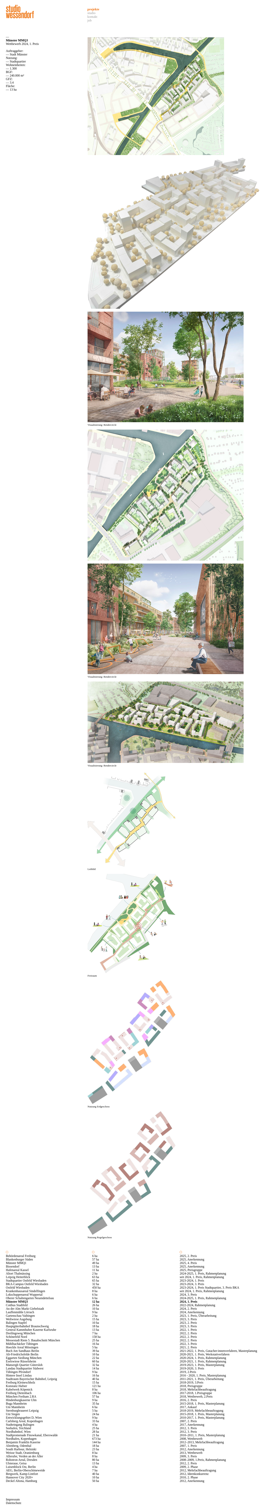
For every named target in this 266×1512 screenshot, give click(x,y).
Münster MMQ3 (17, 1301)
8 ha (94, 1291)
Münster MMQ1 (16, 1263)
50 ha (95, 1481)
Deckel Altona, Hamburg (21, 1481)
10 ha (95, 1308)
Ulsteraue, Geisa (16, 1463)
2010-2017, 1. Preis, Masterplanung (202, 1417)
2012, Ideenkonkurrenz (194, 1473)
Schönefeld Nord (16, 1336)
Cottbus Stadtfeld (17, 1305)
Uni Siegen (13, 1414)
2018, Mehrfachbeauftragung (198, 1389)
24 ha (95, 1414)
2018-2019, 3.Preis (191, 1382)
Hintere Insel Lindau (19, 1375)
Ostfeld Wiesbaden (17, 1287)
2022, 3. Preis (188, 1343)
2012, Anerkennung (192, 1449)
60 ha (95, 1361)
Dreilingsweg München (20, 1333)
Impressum (13, 1499)
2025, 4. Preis (188, 1263)
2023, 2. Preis (188, 1322)
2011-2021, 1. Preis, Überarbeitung (201, 1379)
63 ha (95, 1277)
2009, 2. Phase (189, 1466)
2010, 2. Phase (189, 1477)
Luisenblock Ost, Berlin (21, 1466)
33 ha (95, 1421)
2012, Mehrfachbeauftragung (198, 1470)
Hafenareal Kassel (17, 1270)
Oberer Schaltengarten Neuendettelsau (30, 1298)
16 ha (95, 1343)
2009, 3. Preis (188, 1456)
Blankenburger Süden (19, 1259)
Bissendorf (12, 1266)
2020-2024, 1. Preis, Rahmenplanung (203, 1357)
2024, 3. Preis (188, 1294)
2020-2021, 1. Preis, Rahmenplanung (203, 1361)
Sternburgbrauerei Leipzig (22, 1410)
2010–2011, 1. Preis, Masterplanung (202, 1435)
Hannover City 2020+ (19, 1477)
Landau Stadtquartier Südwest (24, 1368)
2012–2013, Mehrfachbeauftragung (202, 1442)
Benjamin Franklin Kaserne (23, 1442)
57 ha (95, 1259)
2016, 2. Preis (188, 1400)
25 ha (95, 1340)
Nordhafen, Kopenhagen (21, 1438)
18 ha (95, 1326)
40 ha (95, 1379)
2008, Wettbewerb (191, 1438)
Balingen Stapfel (16, 1322)
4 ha (94, 1424)
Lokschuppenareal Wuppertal (24, 1294)
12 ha (95, 1301)
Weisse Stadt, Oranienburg (22, 1452)
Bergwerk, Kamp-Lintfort (22, 1473)
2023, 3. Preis (188, 1319)
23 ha (95, 1449)
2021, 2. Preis (188, 1347)
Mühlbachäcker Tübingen (22, 1343)
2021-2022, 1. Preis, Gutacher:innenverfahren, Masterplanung (218, 1350)
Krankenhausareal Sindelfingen (25, 1291)
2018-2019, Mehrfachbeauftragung (201, 1410)
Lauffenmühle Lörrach (20, 1312)
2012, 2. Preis (188, 1463)
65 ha (95, 1280)
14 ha (95, 1368)
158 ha (96, 1336)
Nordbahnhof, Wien (18, 1431)
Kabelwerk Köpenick (19, 1389)
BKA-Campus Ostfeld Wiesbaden (27, 1284)
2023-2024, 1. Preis (192, 1280)
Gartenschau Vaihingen (20, 1315)
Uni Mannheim (15, 1407)
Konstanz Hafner (16, 1386)
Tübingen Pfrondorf (18, 1372)
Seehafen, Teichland (18, 1428)
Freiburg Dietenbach (19, 1393)
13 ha (95, 1266)
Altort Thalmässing (18, 1273)
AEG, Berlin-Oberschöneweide (25, 1470)
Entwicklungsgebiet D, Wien (24, 1417)
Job (89, 20)
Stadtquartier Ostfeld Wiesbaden (26, 1280)
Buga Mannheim (16, 1403)
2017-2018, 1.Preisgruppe (196, 1393)
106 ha (96, 1393)
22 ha (95, 1357)
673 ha (96, 1438)
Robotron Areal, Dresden (21, 1459)
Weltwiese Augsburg (19, 1319)
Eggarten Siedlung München (24, 1357)
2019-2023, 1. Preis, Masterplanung (202, 1365)
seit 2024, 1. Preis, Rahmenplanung (202, 1277)
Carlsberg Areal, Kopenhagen (24, 1421)
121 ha (96, 1386)
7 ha (94, 1333)
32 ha (95, 1284)
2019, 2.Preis (188, 1372)
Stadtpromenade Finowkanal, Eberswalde (32, 1435)
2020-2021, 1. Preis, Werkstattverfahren (204, 1354)
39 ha (95, 1350)
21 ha (95, 1435)
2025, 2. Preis (188, 1256)
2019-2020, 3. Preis (192, 1368)
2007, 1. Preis (188, 1445)
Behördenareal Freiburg (20, 1256)
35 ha (95, 1403)
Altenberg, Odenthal (18, 1445)
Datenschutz (13, 1503)
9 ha (94, 1312)
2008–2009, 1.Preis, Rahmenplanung (203, 1459)
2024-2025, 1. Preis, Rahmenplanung (203, 1273)
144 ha (96, 1442)
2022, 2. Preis (188, 1333)
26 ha (95, 1305)
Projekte (93, 9)
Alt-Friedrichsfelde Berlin (22, 1354)
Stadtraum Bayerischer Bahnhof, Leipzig (31, 1379)
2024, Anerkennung (192, 1312)
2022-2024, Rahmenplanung (197, 1305)
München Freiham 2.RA (21, 1396)
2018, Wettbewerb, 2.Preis (196, 1396)
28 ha (95, 1431)
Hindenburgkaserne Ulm (21, 1400)
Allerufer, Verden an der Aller (24, 1456)
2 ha (94, 1273)
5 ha (94, 1347)
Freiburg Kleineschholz (20, 1382)
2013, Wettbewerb (191, 1452)
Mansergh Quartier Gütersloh (24, 1365)
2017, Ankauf (188, 1407)
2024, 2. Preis (188, 1308)
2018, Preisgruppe (191, 1386)
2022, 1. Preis (188, 1329)
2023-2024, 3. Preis (192, 1284)
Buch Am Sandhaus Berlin (22, 1350)
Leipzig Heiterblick (18, 1277)
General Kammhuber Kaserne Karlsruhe (31, 1329)
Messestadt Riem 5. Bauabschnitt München (33, 1340)
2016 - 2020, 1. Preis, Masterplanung (203, 1375)
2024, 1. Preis (188, 1301)
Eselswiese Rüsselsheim (21, 1361)
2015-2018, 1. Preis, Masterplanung (202, 1403)
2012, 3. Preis (188, 1428)
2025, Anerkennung (192, 1259)
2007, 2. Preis (188, 1421)
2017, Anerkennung (192, 1424)
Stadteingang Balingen (20, 1424)
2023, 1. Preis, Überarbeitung (198, 1315)
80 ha (95, 1459)
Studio (91, 13)
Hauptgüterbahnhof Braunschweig (27, 1326)
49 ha (95, 1263)
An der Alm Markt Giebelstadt (25, 1308)
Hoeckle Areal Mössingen (22, 1347)
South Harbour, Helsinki (21, 1449)
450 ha (96, 1287)
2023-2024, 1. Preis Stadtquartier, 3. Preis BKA (209, 1287)
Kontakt (92, 17)
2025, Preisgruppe (191, 1270)
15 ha (95, 1319)
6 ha (94, 1256)
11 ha (95, 1270)
